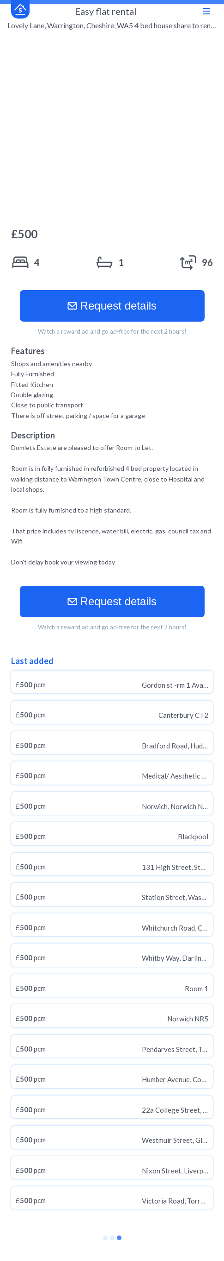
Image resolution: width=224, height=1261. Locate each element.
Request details (112, 305)
